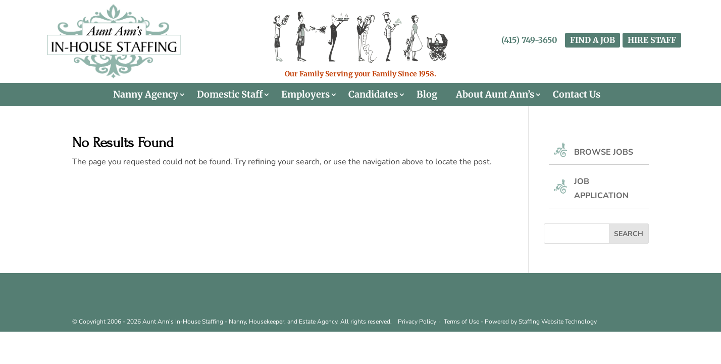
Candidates (373, 94)
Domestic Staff (230, 94)
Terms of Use (461, 321)
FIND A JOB (592, 40)
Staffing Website (542, 321)
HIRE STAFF (652, 40)
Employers (305, 94)
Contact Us (576, 94)
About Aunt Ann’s (495, 94)
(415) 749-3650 (529, 40)
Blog (427, 94)
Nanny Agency (145, 94)
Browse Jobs (603, 152)
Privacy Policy (417, 321)
